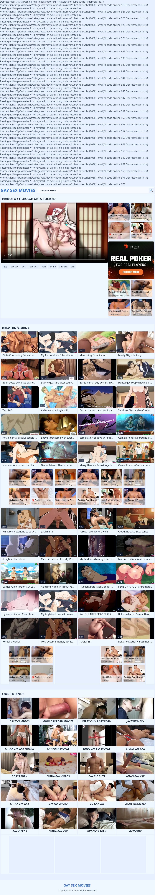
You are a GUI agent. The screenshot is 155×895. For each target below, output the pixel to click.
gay (5, 266)
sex (72, 266)
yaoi (44, 266)
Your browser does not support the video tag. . (54, 233)
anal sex (63, 266)
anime (52, 266)
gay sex (14, 266)
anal (24, 266)
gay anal (34, 266)
